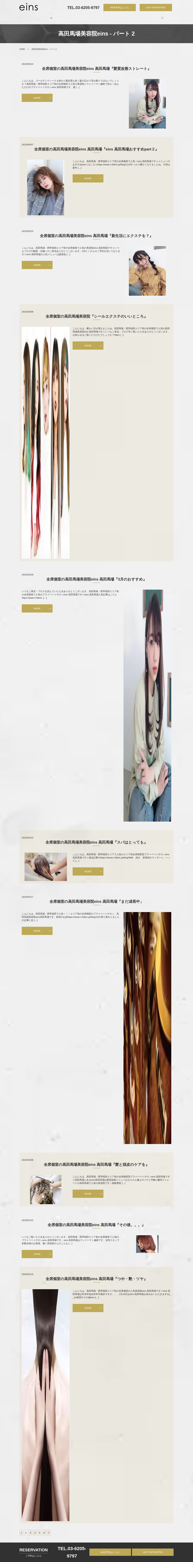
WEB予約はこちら (110, 1552)
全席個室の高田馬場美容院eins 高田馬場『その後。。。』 (96, 1221)
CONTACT (156, 16)
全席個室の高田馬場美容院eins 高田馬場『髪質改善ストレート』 (96, 65)
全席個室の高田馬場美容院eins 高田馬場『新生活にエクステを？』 (96, 232)
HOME (23, 16)
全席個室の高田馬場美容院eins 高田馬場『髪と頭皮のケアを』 (96, 1161)
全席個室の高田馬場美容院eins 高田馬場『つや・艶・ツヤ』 (96, 1275)
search (169, 16)
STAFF (66, 16)
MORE (37, 94)
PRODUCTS (107, 16)
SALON (38, 16)
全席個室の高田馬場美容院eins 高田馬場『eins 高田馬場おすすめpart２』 (96, 146)
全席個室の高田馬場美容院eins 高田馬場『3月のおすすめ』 (96, 576)
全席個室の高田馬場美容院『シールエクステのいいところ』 (97, 313)
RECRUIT (126, 16)
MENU (52, 16)
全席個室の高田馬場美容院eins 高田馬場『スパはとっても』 (96, 839)
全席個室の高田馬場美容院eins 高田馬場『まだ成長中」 (96, 898)
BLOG (141, 16)
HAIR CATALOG (85, 16)
